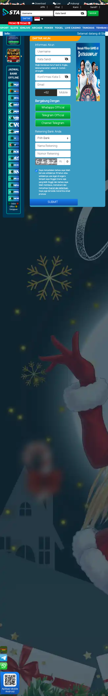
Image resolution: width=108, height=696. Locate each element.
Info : (8, 33)
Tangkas (88, 27)
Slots (14, 27)
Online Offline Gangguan (13, 206)
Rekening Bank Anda (48, 131)
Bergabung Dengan (47, 101)
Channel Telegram (52, 123)
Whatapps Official (52, 107)
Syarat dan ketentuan (58, 188)
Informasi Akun (44, 45)
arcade (37, 27)
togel (59, 27)
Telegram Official (53, 115)
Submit (53, 202)
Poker (48, 27)
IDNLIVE (25, 27)
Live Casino (73, 27)
